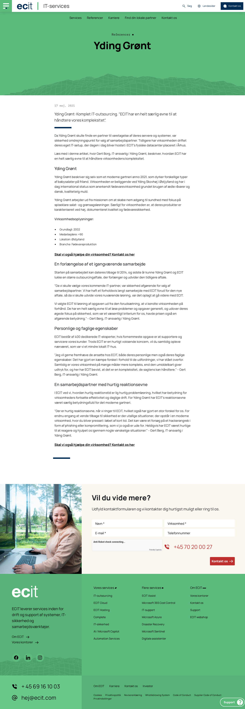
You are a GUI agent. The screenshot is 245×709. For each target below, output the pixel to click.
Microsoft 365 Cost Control (161, 602)
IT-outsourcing (113, 595)
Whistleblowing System (157, 695)
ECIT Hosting (113, 610)
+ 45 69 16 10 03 (36, 686)
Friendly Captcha (155, 550)
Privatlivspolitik (113, 695)
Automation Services (113, 638)
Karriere (113, 18)
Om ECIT (20, 637)
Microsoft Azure (161, 617)
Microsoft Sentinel (161, 631)
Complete (113, 617)
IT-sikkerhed (113, 624)
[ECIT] (24, 6)
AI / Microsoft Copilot (113, 631)
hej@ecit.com (34, 697)
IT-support (161, 610)
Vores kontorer (25, 642)
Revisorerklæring (133, 695)
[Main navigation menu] (6, 6)
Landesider (206, 6)
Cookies (98, 695)
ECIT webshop (210, 617)
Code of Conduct (182, 695)
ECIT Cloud (113, 602)
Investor (148, 686)
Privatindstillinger (103, 698)
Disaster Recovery (161, 624)
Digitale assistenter (161, 638)
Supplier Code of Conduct (207, 695)
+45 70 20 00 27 (188, 547)
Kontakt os (232, 6)
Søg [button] (187, 6)
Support (233, 702)
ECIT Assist (161, 595)
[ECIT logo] (41, 591)
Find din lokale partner (140, 18)
